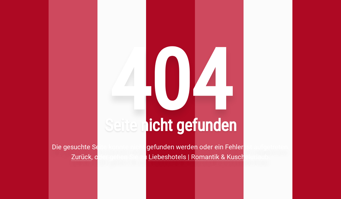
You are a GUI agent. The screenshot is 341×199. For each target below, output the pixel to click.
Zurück (81, 157)
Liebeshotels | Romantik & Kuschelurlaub (208, 157)
